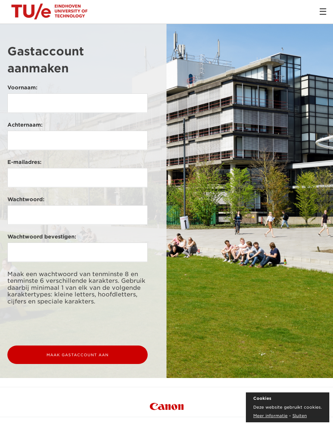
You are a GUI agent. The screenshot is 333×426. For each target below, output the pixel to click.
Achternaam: (24, 125)
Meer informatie (270, 415)
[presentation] (63, 325)
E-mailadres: (24, 162)
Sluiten (299, 415)
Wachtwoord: (25, 199)
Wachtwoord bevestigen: (41, 237)
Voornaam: (22, 87)
